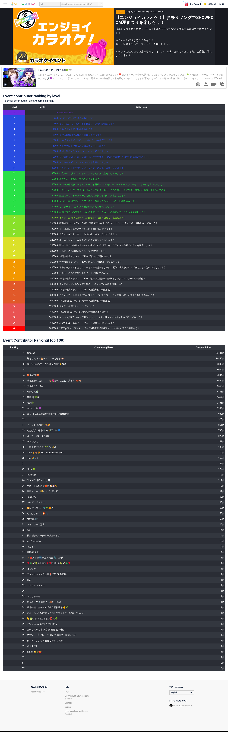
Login (222, 4)
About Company (37, 692)
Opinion (68, 707)
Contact (68, 703)
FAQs (67, 692)
